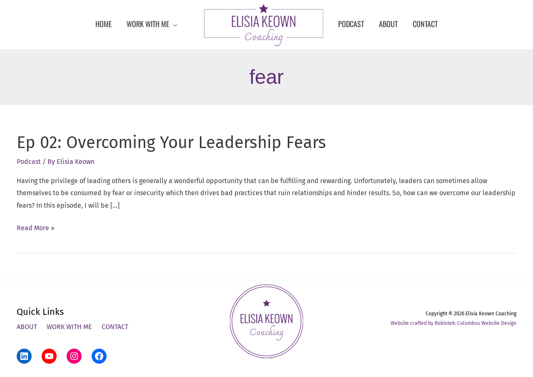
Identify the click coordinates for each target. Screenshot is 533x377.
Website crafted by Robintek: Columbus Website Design (453, 323)
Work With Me (69, 327)
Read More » (36, 228)
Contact (115, 327)
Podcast (29, 162)
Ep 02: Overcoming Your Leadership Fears (171, 143)
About (27, 327)
